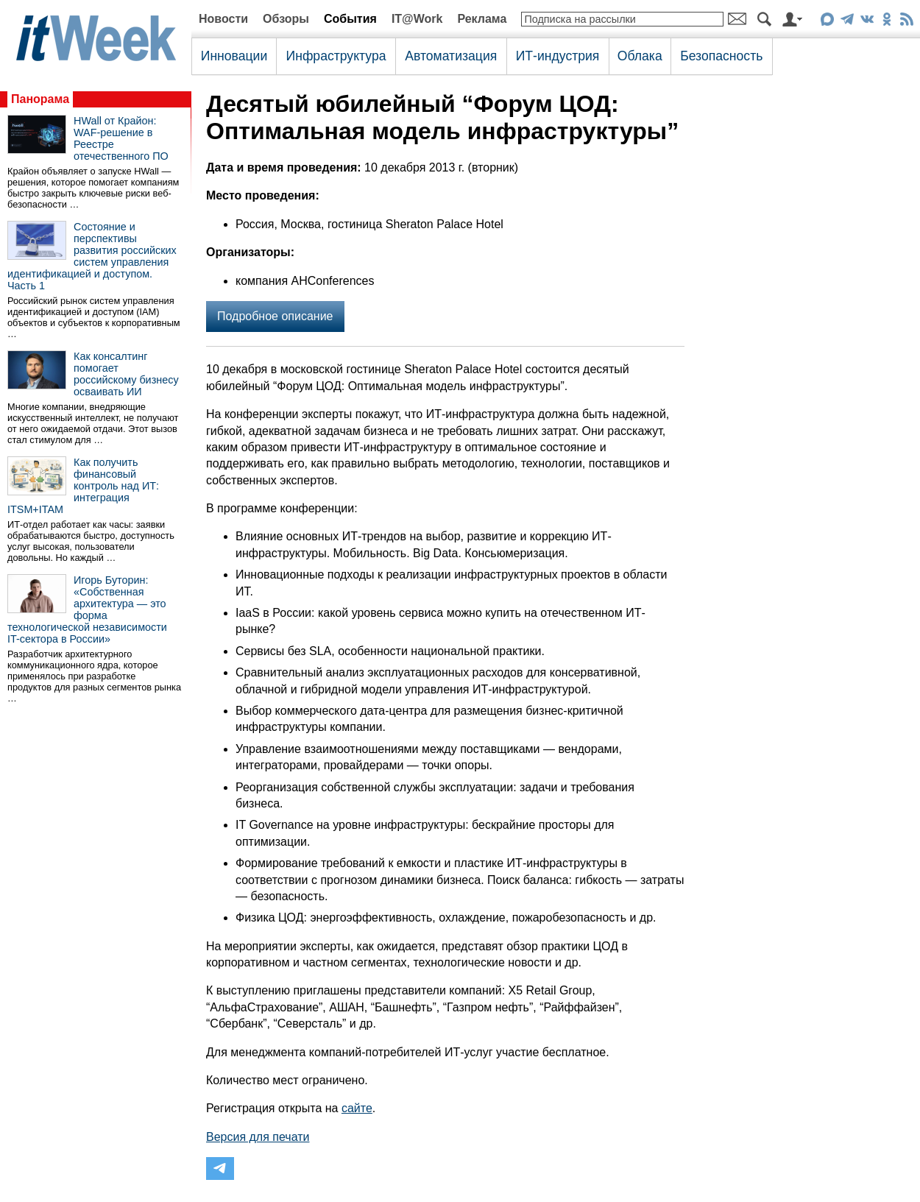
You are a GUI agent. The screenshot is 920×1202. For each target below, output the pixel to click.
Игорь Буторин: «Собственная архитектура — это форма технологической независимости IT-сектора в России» (87, 609)
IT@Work (417, 19)
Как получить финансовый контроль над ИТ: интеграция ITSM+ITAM (83, 485)
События (350, 19)
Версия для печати (257, 1137)
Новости (223, 19)
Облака (640, 56)
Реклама (481, 19)
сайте (357, 1108)
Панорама (40, 99)
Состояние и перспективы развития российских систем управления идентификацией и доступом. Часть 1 (92, 256)
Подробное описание (275, 316)
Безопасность (721, 56)
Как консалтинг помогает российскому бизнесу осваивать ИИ (126, 373)
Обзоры (286, 19)
